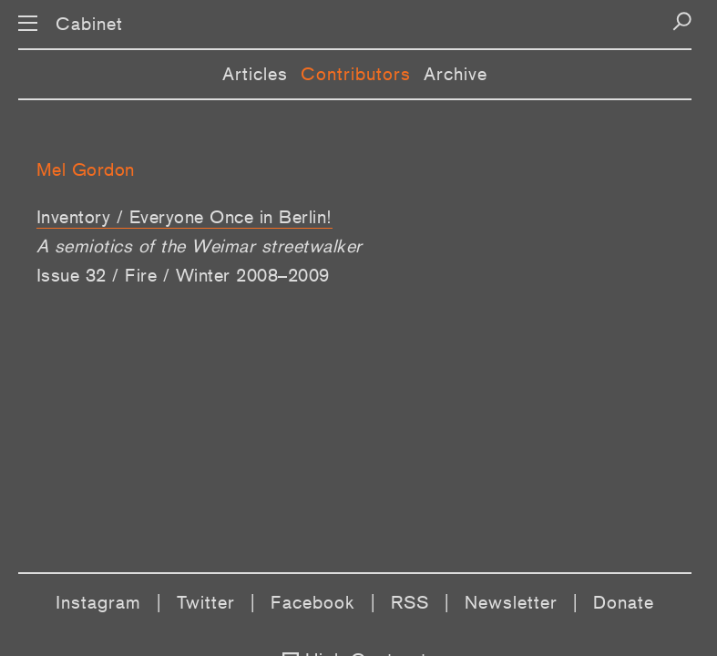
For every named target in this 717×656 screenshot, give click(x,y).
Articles (255, 74)
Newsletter (511, 602)
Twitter (206, 602)
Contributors (356, 74)
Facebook (313, 602)
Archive (455, 74)
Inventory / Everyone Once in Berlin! (184, 217)
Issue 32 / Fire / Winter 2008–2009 (183, 275)
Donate (623, 602)
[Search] (681, 21)
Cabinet (89, 24)
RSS (410, 602)
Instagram (98, 602)
